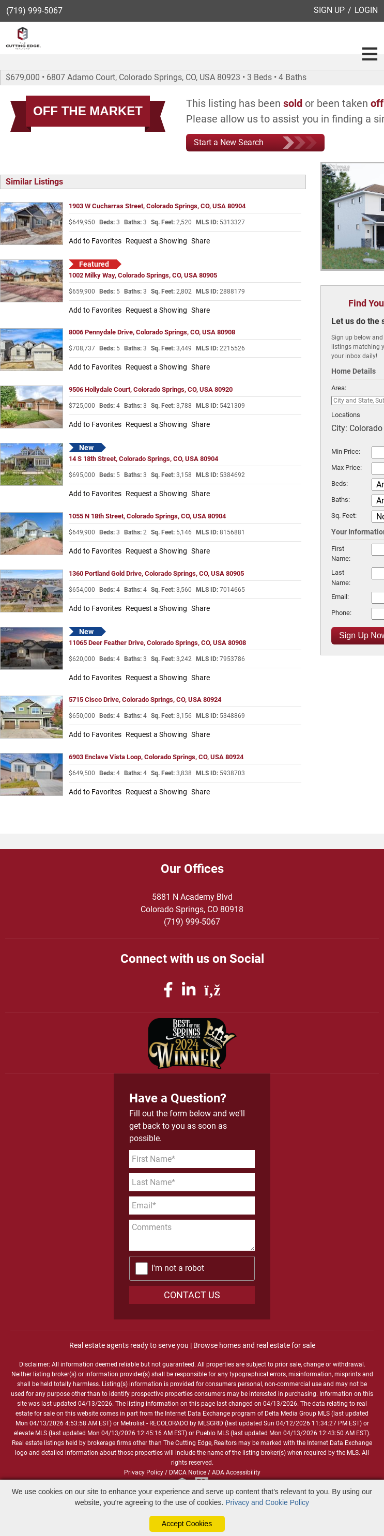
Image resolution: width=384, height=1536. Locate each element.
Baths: (340, 499)
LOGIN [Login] (366, 10)
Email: (340, 597)
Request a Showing (156, 241)
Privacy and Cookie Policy (267, 1502)
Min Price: (345, 451)
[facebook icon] (170, 990)
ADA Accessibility (236, 1472)
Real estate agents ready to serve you (129, 1345)
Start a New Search (255, 142)
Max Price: (346, 467)
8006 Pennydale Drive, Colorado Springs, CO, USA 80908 (152, 332)
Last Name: (340, 577)
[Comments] (192, 1235)
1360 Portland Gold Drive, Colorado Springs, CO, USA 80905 (156, 573)
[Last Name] (192, 1182)
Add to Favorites (95, 241)
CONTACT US (192, 1294)
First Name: (340, 553)
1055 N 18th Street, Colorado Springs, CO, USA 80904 (147, 516)
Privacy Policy (143, 1472)
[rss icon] (212, 990)
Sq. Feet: (344, 515)
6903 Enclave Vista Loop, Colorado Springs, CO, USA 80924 (156, 757)
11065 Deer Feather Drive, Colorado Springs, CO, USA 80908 (157, 643)
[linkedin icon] (190, 990)
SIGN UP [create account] (329, 10)
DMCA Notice (187, 1472)
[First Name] (192, 1159)
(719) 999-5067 (34, 11)
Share (200, 241)
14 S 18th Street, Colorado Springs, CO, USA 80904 (143, 459)
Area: (338, 388)
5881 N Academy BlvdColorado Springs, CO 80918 (192, 903)
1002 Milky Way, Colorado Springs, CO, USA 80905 (143, 275)
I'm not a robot (177, 1268)
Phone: (341, 613)
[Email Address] (192, 1205)
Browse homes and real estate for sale (254, 1345)
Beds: (339, 483)
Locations (345, 415)
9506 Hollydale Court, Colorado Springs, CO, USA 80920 (151, 389)
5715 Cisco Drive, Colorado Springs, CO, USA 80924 (145, 699)
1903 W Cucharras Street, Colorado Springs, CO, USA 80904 (157, 206)
